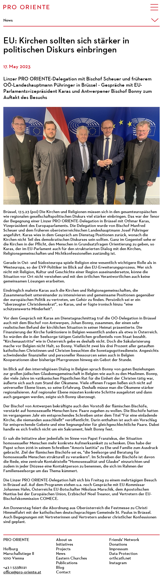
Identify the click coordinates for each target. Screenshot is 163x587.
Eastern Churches (71, 558)
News (61, 554)
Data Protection (123, 554)
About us (64, 540)
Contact (63, 572)
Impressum (118, 549)
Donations (118, 545)
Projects (63, 549)
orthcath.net (120, 558)
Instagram (118, 563)
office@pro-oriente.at (22, 572)
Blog (60, 568)
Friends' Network (124, 540)
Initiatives (64, 545)
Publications (67, 563)
